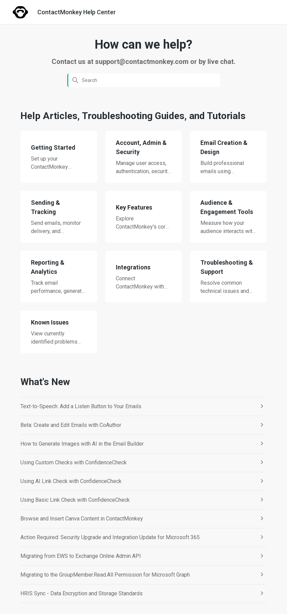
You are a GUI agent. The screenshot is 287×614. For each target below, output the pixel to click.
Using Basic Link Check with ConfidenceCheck (75, 500)
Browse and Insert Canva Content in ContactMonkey (81, 518)
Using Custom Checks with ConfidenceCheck (73, 462)
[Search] (143, 80)
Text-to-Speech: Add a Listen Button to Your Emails (80, 406)
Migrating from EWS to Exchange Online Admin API (80, 556)
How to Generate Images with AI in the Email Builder (82, 444)
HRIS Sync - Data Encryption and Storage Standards (81, 593)
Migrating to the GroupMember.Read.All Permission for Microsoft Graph (105, 574)
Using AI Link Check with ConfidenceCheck (71, 481)
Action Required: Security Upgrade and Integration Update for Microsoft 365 (110, 537)
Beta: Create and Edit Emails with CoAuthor (70, 425)
